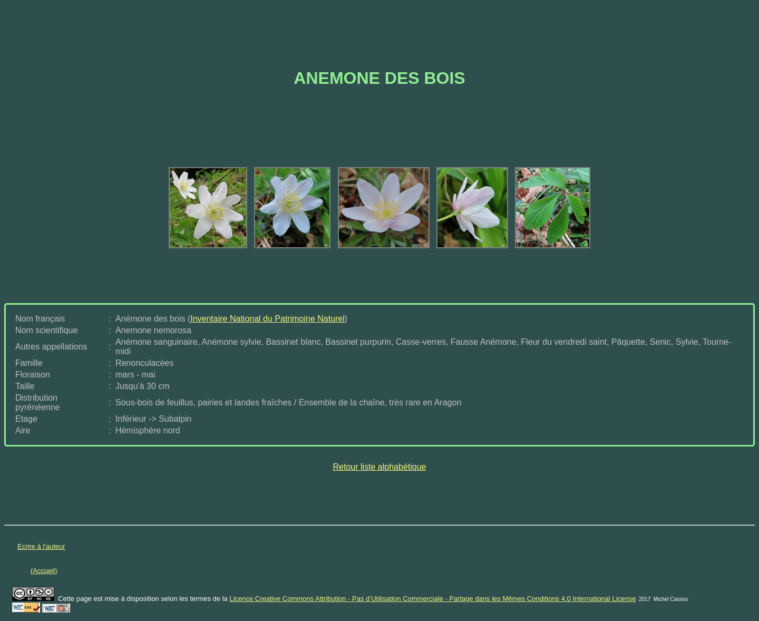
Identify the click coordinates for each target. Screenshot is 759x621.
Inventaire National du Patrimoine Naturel (267, 318)
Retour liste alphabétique (379, 466)
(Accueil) (44, 571)
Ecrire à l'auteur (41, 546)
